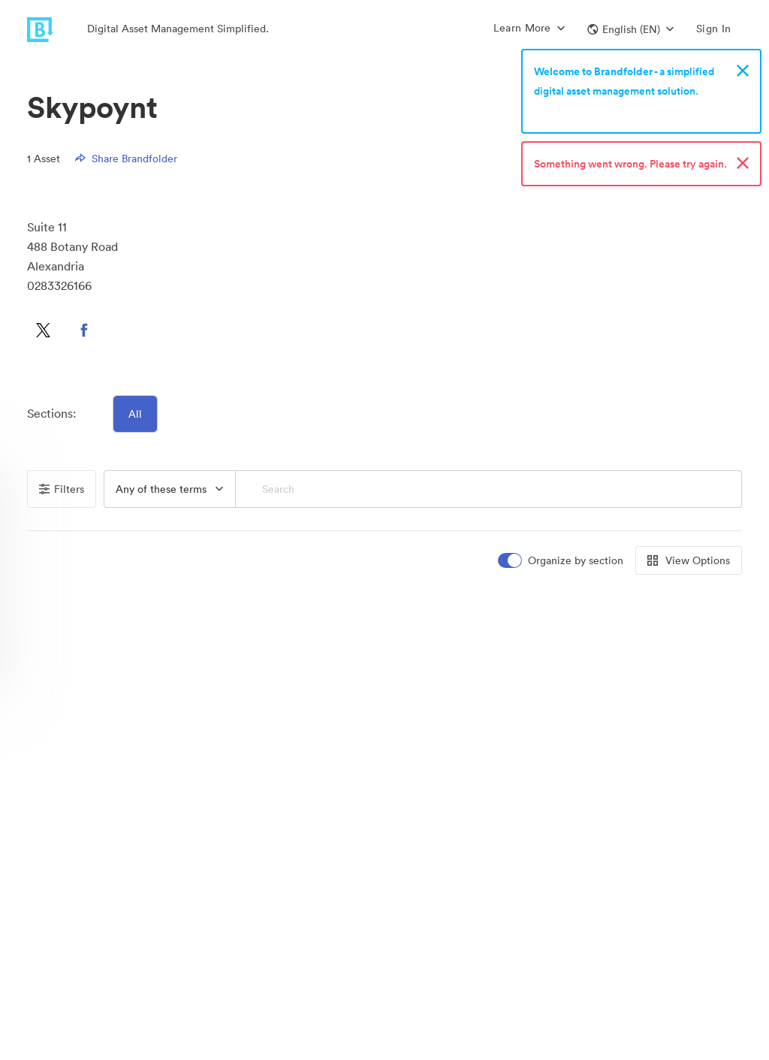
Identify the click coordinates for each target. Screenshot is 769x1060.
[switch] (562, 561)
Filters (61, 489)
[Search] (489, 489)
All (135, 414)
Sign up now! (569, 110)
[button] (630, 29)
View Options (688, 560)
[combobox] (170, 489)
